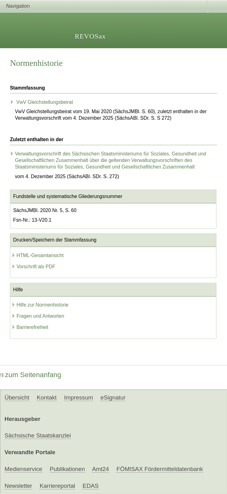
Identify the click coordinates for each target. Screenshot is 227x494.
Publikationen (67, 469)
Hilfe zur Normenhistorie (40, 304)
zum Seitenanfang (30, 375)
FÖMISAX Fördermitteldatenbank (159, 469)
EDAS (90, 485)
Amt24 (100, 469)
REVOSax (90, 36)
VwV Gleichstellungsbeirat (41, 102)
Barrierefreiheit (30, 327)
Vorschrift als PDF (33, 266)
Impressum (78, 397)
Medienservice (23, 469)
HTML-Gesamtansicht (38, 255)
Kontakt (47, 397)
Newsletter (18, 485)
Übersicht (17, 397)
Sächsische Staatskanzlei (38, 435)
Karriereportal (57, 485)
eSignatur (113, 397)
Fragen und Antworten (38, 316)
